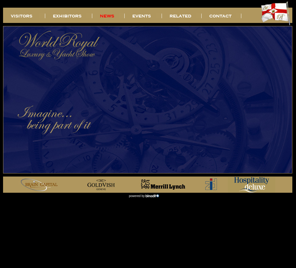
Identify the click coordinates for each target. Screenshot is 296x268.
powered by (137, 196)
